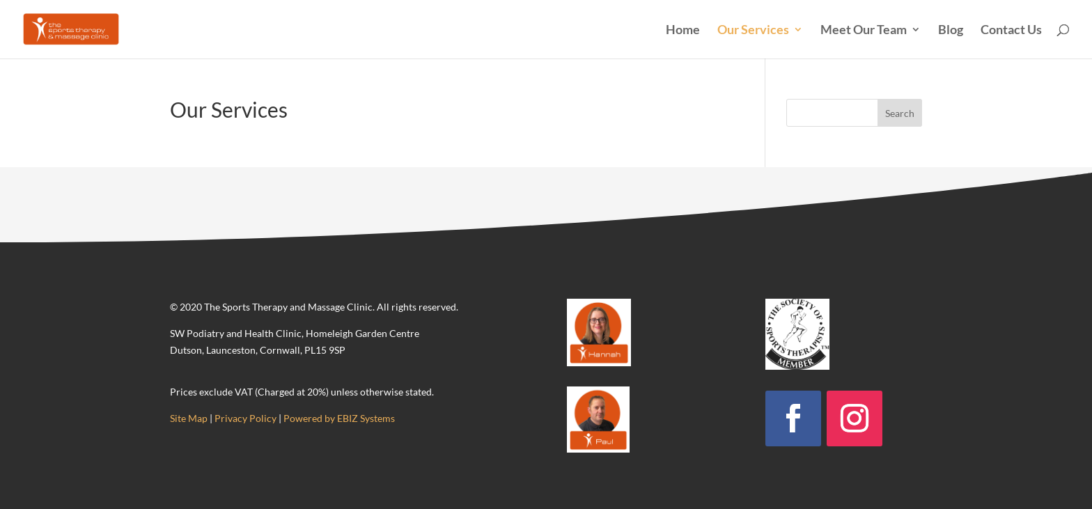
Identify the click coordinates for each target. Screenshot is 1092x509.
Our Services (753, 30)
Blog (950, 30)
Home (683, 30)
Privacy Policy (245, 418)
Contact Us (1011, 30)
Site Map (189, 418)
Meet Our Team (863, 30)
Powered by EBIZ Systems (339, 418)
